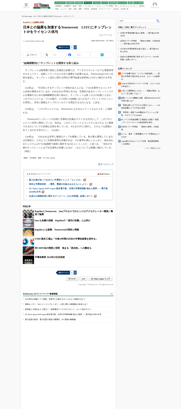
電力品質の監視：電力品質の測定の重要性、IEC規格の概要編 (50, 319)
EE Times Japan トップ (100, 279)
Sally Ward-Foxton (97, 41)
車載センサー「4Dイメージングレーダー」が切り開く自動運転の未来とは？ (56, 304)
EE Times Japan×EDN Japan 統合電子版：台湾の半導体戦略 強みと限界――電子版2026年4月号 (63, 314)
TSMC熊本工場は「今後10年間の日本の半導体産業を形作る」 (66, 239)
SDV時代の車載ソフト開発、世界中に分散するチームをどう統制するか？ (55, 299)
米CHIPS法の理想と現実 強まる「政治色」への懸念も (63, 248)
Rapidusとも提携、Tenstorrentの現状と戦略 (57, 229)
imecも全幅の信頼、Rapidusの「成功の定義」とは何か (62, 220)
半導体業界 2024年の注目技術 (50, 257)
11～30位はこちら (153, 148)
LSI (35, 16)
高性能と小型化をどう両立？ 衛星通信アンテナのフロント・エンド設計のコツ (58, 309)
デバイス (72, 279)
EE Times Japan (27, 16)
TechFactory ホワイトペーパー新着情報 (40, 294)
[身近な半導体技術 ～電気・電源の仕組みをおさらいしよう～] (60, 184)
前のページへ (64, 47)
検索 (158, 21)
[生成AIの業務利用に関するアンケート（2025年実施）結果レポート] (63, 196)
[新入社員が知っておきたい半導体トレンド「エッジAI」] (57, 180)
